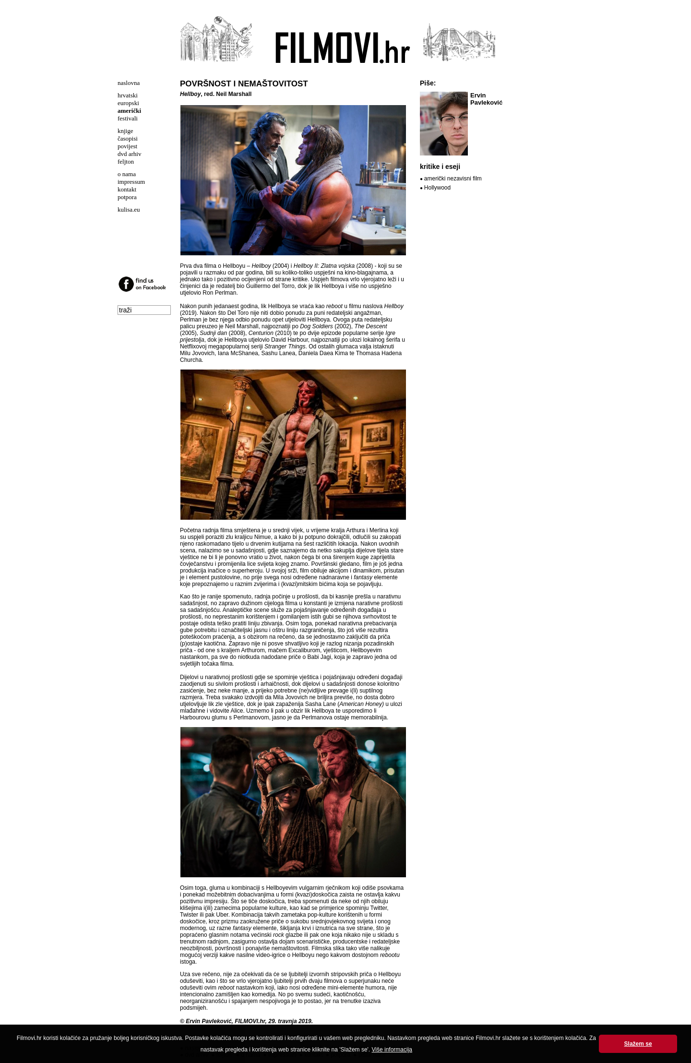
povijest (127, 146)
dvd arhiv (129, 153)
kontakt (127, 189)
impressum (131, 181)
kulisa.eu (129, 209)
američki (129, 110)
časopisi (128, 138)
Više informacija (392, 1049)
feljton (126, 161)
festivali (128, 118)
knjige (125, 130)
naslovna (129, 82)
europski (128, 103)
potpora (127, 197)
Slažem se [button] (638, 1043)
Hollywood (437, 187)
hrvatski (128, 95)
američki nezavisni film (453, 178)
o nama (127, 174)
